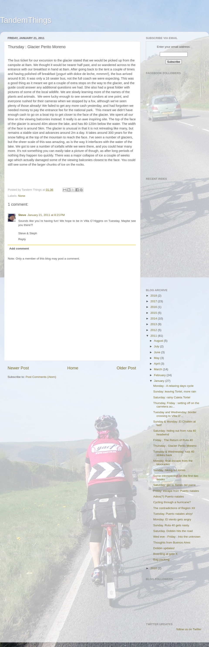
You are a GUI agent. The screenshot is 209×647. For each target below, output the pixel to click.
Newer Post (18, 368)
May (157, 358)
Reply (22, 239)
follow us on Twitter (188, 629)
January (159, 380)
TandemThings (25, 20)
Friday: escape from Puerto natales (176, 490)
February (160, 375)
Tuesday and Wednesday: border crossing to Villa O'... (175, 414)
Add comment (19, 248)
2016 (154, 307)
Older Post (126, 368)
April (157, 363)
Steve (22, 215)
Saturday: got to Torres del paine (174, 485)
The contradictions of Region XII (174, 508)
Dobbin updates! (164, 548)
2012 (154, 330)
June (157, 352)
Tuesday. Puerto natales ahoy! (173, 513)
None (21, 195)
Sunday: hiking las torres (169, 470)
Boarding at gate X (165, 553)
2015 (154, 312)
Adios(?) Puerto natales (168, 496)
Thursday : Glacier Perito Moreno (175, 445)
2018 (154, 295)
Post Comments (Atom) (41, 377)
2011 (154, 335)
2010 (154, 568)
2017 (154, 301)
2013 (154, 324)
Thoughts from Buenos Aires (171, 542)
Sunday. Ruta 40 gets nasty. (171, 525)
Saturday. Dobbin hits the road (173, 531)
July (157, 346)
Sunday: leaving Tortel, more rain (174, 391)
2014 (154, 318)
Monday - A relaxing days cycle (173, 385)
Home (72, 368)
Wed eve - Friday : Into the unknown (177, 536)
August (159, 340)
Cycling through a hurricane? (172, 502)
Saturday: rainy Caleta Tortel (171, 397)
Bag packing (161, 559)
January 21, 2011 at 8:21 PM (46, 215)
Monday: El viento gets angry (172, 519)
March (158, 369)
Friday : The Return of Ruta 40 (173, 440)
